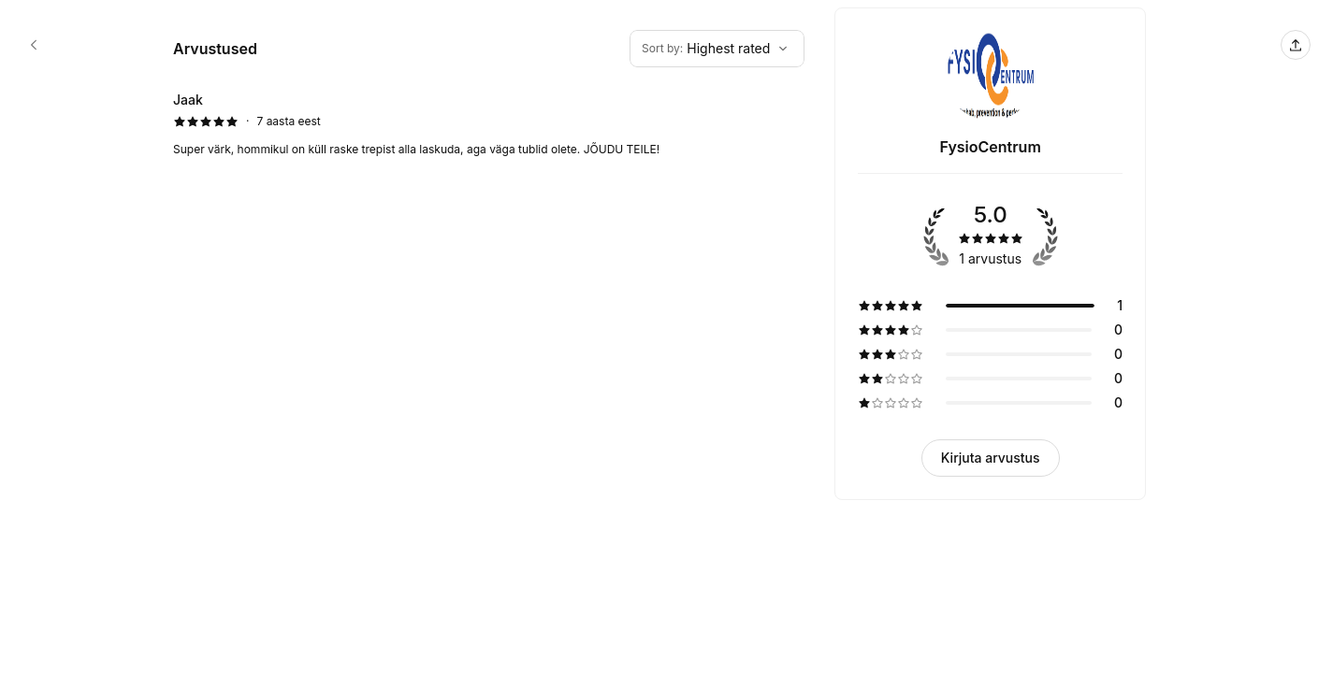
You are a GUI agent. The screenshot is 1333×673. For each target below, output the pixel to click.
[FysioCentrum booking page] (33, 45)
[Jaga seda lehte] (1296, 45)
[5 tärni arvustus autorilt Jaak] (488, 124)
